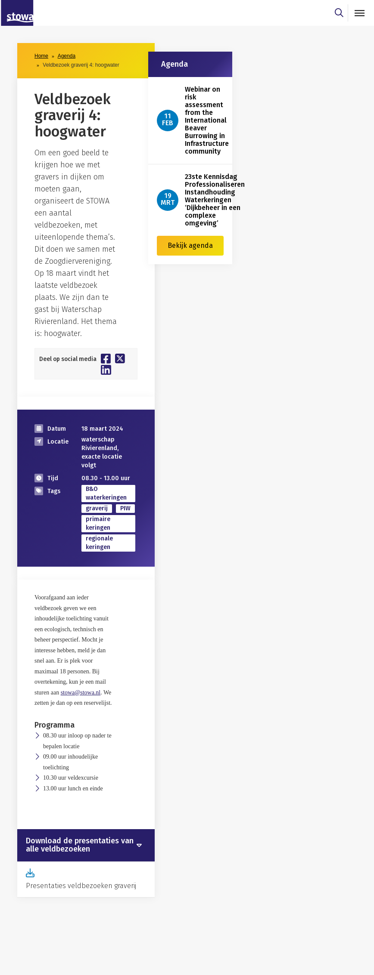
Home (41, 56)
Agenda (66, 56)
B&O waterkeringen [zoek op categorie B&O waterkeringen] (106, 493)
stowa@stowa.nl (81, 692)
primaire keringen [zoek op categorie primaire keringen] (98, 523)
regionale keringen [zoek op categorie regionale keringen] (99, 543)
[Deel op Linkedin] (106, 370)
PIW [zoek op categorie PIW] (125, 508)
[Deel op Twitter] (120, 358)
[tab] (86, 845)
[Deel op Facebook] (106, 358)
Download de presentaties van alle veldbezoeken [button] (80, 845)
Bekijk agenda (190, 245)
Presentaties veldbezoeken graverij (81, 886)
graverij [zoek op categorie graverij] (97, 508)
